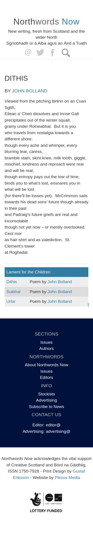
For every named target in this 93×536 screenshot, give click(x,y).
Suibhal (13, 291)
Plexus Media (67, 477)
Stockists (46, 394)
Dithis (11, 281)
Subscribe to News (46, 406)
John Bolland (29, 90)
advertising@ (58, 431)
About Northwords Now (46, 364)
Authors (46, 348)
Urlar (11, 301)
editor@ (53, 425)
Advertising (46, 400)
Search (66, 52)
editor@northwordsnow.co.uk (27, 52)
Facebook (53, 52)
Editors (46, 377)
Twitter (40, 52)
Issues (46, 342)
